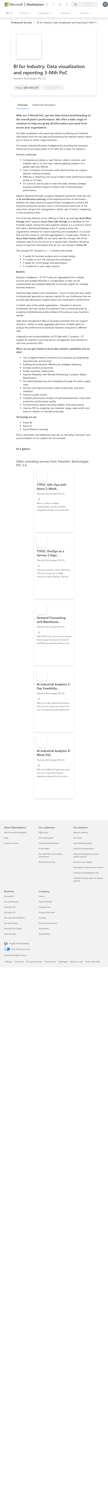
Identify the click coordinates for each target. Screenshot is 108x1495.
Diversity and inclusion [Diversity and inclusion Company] (48, 923)
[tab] (23, 104)
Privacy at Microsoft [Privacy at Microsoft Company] (47, 912)
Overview (23, 104)
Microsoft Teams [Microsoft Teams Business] (11, 923)
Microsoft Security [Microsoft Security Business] (11, 901)
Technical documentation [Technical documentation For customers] (49, 843)
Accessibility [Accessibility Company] (44, 928)
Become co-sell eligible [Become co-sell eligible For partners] (82, 862)
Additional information (44, 104)
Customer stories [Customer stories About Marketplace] (11, 843)
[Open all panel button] (9, 13)
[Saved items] (60, 4)
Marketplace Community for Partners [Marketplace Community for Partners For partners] (88, 867)
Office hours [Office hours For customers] (43, 832)
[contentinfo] (35, 22)
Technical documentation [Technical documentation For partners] (83, 848)
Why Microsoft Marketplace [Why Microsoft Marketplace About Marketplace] (15, 832)
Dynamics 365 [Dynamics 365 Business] (10, 907)
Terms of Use (50, 961)
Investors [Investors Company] (42, 917)
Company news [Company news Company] (45, 907)
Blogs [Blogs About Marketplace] (6, 837)
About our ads (76, 961)
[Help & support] (53, 4)
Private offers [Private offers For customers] (44, 848)
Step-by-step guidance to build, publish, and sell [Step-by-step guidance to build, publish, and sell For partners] (86, 855)
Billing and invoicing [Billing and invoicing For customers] (47, 862)
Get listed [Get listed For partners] (77, 837)
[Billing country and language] (84, 4)
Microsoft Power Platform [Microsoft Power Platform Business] (14, 917)
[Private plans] (67, 4)
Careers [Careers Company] (42, 896)
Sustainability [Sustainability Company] (44, 934)
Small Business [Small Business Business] (10, 934)
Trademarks (63, 961)
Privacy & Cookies (34, 961)
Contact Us (19, 961)
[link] (54, 500)
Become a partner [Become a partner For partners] (80, 832)
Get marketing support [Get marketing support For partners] (82, 843)
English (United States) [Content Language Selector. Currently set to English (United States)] (19, 943)
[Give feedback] (46, 4)
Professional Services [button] (21, 22)
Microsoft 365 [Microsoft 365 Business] (9, 912)
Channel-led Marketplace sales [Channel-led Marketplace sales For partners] (86, 872)
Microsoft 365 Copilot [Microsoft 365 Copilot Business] (13, 928)
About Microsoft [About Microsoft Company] (45, 901)
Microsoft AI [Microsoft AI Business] (9, 896)
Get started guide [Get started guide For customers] (46, 837)
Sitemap (8, 961)
